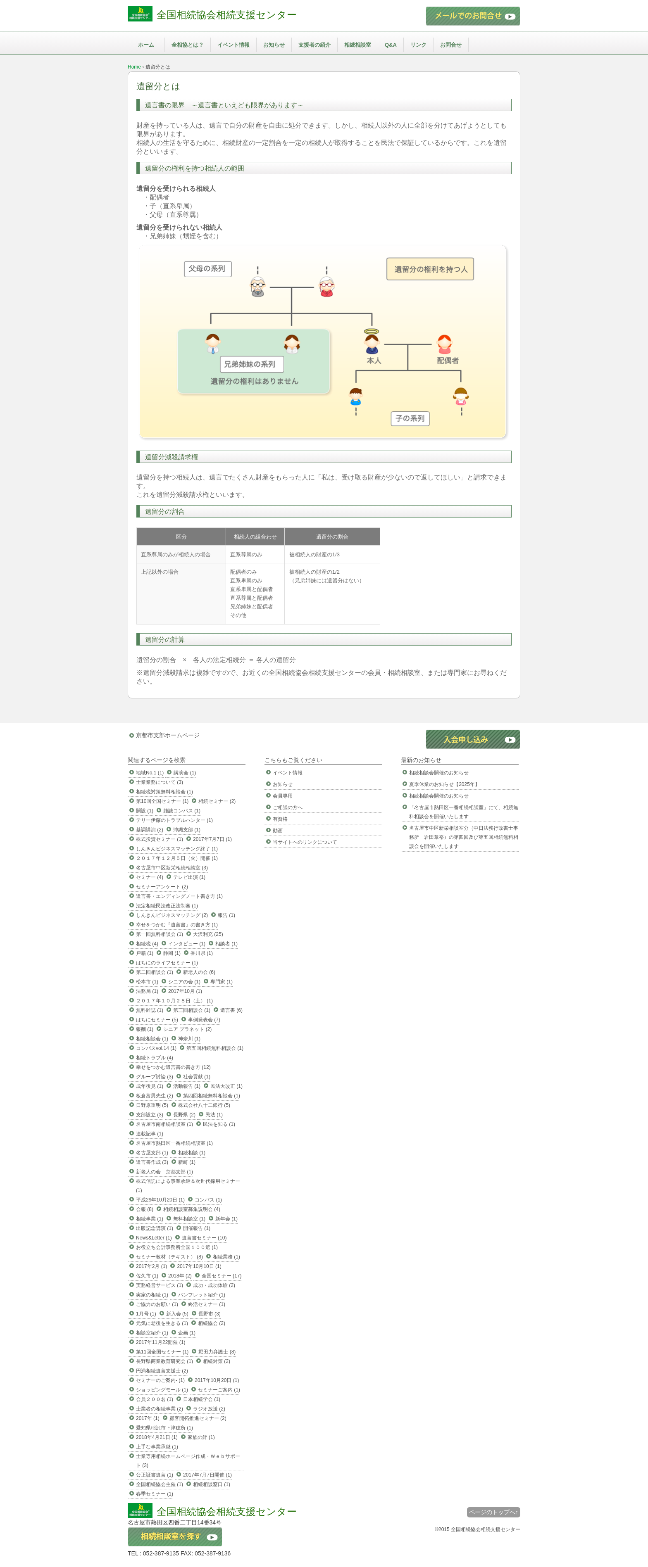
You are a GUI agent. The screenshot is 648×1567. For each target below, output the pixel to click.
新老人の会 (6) (199, 972)
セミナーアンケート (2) (162, 887)
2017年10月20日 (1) (217, 1380)
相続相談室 (357, 45)
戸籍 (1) (144, 953)
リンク (418, 45)
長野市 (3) (209, 1314)
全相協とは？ (188, 45)
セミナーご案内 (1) (219, 1390)
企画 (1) (186, 1333)
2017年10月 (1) (185, 991)
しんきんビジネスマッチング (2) (172, 915)
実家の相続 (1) (152, 1295)
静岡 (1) (172, 953)
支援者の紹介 (314, 45)
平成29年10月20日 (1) (160, 1200)
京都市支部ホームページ (168, 735)
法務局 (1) (147, 991)
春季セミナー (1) (154, 1494)
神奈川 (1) (189, 1039)
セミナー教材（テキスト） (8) (169, 1257)
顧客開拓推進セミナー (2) (197, 1418)
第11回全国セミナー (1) (162, 1352)
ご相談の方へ (288, 807)
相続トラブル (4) (154, 1058)
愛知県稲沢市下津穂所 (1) (164, 1428)
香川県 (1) (202, 953)
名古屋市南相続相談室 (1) (164, 1124)
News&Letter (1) (154, 1238)
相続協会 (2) (211, 1323)
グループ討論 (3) (154, 1077)
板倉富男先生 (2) (154, 1096)
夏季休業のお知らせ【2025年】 (444, 784)
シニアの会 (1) (184, 982)
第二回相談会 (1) (154, 972)
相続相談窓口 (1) (211, 1484)
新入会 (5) (177, 1314)
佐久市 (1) (147, 1276)
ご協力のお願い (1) (157, 1304)
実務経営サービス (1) (159, 1285)
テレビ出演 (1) (189, 877)
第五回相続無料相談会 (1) (214, 1048)
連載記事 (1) (149, 1134)
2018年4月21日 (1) (157, 1437)
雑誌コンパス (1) (181, 811)
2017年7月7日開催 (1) (207, 1475)
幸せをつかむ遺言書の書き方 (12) (173, 1067)
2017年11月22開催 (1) (160, 1342)
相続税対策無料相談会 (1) (164, 792)
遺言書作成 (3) (152, 1162)
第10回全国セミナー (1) (162, 801)
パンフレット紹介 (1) (201, 1295)
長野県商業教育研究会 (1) (164, 1361)
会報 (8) (144, 1209)
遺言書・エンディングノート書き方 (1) (179, 896)
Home (134, 67)
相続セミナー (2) (217, 801)
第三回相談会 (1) (191, 1010)
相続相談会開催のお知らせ (439, 773)
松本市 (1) (147, 982)
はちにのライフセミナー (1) (167, 963)
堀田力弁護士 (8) (217, 1352)
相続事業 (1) (149, 1219)
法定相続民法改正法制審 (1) (167, 906)
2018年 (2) (180, 1276)
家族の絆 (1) (201, 1437)
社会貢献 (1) (196, 1077)
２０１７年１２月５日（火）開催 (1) (177, 858)
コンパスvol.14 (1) (156, 1048)
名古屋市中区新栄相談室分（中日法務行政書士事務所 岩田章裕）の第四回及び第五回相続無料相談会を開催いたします (463, 837)
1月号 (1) (146, 1314)
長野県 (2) (184, 1115)
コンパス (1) (208, 1200)
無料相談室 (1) (189, 1219)
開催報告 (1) (196, 1228)
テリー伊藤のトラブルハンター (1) (174, 820)
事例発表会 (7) (204, 1020)
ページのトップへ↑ (493, 1512)
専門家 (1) (221, 982)
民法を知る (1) (219, 1124)
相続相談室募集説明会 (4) (191, 1209)
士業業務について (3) (159, 782)
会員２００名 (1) (154, 1399)
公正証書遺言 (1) (154, 1475)
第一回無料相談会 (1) (159, 934)
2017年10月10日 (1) (199, 1266)
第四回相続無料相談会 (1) (211, 1096)
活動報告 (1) (186, 1086)
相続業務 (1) (226, 1257)
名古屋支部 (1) (152, 1153)
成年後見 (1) (149, 1086)
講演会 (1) (185, 773)
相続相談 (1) (191, 1153)
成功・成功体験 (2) (214, 1285)
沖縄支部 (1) (186, 830)
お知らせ (274, 45)
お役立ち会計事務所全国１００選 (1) (177, 1247)
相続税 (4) (147, 944)
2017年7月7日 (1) (212, 839)
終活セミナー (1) (206, 1304)
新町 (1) (186, 1162)
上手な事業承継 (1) (157, 1447)
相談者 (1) (226, 944)
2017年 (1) (148, 1418)
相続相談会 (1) (152, 1039)
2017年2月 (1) (151, 1266)
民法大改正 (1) (226, 1086)
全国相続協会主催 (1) (159, 1484)
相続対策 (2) (216, 1361)
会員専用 (283, 796)
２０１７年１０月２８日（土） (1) (174, 1001)
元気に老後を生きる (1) (162, 1323)
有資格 (280, 819)
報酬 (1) (144, 1029)
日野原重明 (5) (152, 1105)
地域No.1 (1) (150, 773)
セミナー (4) (149, 877)
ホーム (146, 45)
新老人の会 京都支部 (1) (164, 1172)
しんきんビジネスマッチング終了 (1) (177, 849)
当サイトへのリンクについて (305, 842)
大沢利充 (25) (208, 934)
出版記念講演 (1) (154, 1228)
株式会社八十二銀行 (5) (204, 1105)
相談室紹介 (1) (152, 1333)
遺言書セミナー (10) (204, 1238)
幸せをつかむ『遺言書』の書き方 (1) (177, 925)
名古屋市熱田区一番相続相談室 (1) (174, 1143)
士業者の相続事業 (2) (159, 1409)
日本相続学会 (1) (201, 1399)
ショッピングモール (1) (162, 1390)
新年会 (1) (226, 1219)
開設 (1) (144, 811)
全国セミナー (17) (222, 1276)
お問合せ (451, 45)
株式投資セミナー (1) (159, 839)
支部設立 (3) (149, 1115)
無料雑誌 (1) (149, 1010)
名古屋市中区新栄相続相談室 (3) (172, 868)
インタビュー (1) (186, 944)
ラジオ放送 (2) (209, 1409)
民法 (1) (214, 1115)
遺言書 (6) (231, 1010)
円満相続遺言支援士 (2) (162, 1371)
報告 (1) (226, 915)
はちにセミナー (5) (157, 1020)
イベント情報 (233, 45)
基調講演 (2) (149, 830)
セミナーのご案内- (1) (160, 1380)
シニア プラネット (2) (187, 1029)
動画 (278, 830)
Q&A (391, 45)
